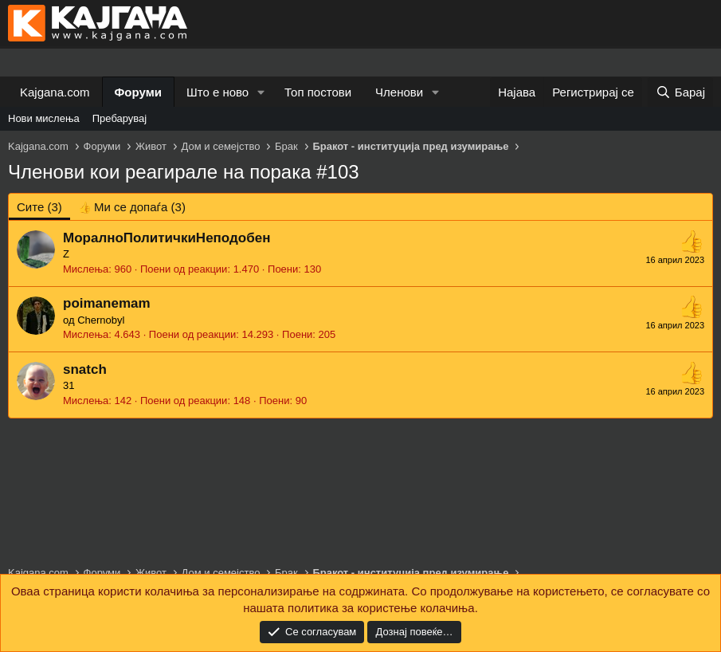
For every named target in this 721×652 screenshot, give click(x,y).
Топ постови (317, 92)
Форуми (138, 92)
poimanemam (107, 303)
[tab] (132, 207)
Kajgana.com (55, 92)
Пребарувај (119, 118)
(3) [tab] (39, 207)
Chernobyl (100, 320)
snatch (85, 369)
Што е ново (217, 92)
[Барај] (680, 92)
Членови (399, 92)
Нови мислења (44, 118)
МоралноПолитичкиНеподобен (166, 237)
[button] (261, 92)
